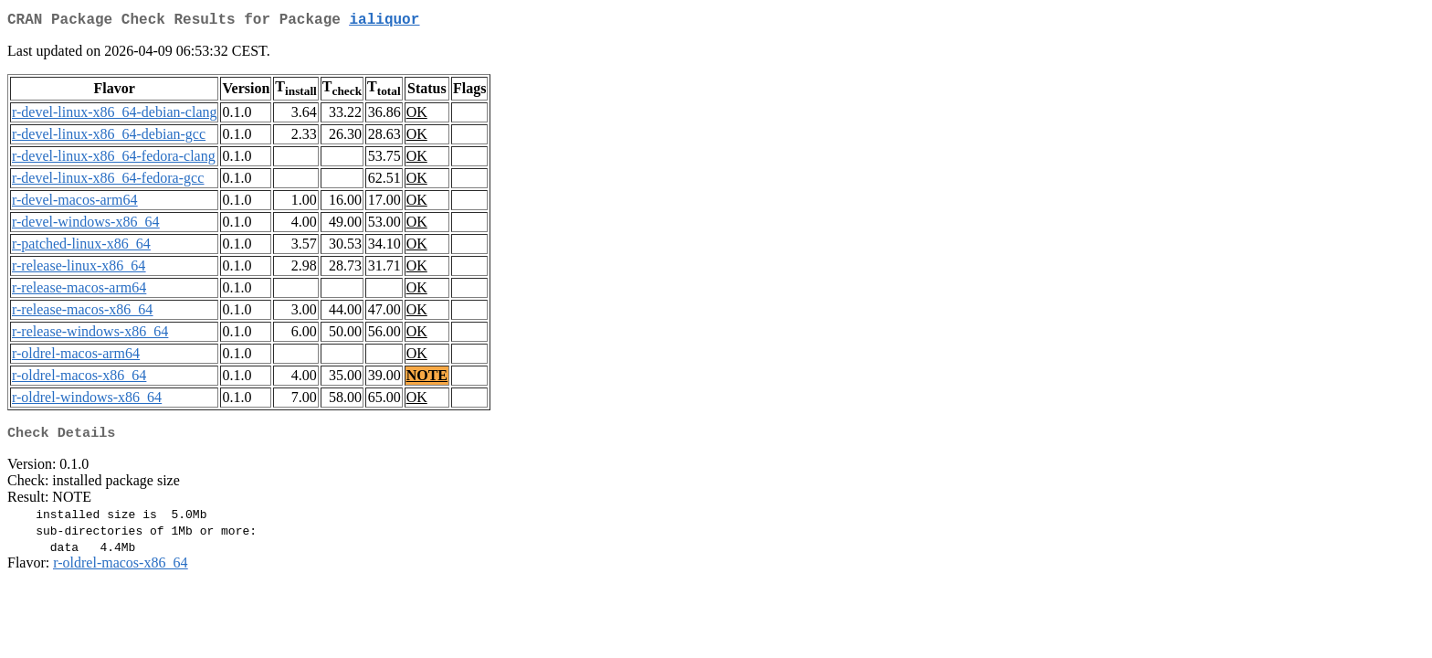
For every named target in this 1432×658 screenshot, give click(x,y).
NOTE (427, 379)
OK (416, 115)
